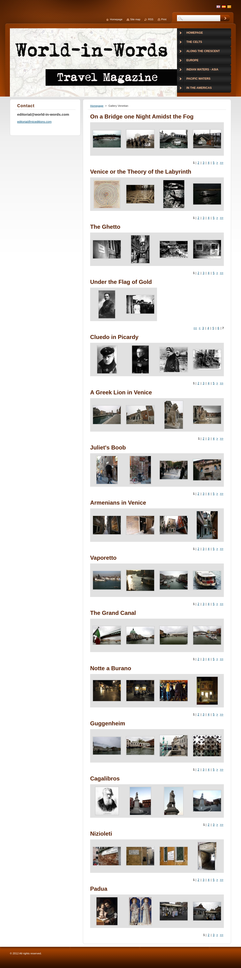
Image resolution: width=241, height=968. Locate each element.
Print (163, 19)
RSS (150, 19)
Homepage (96, 105)
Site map (135, 19)
